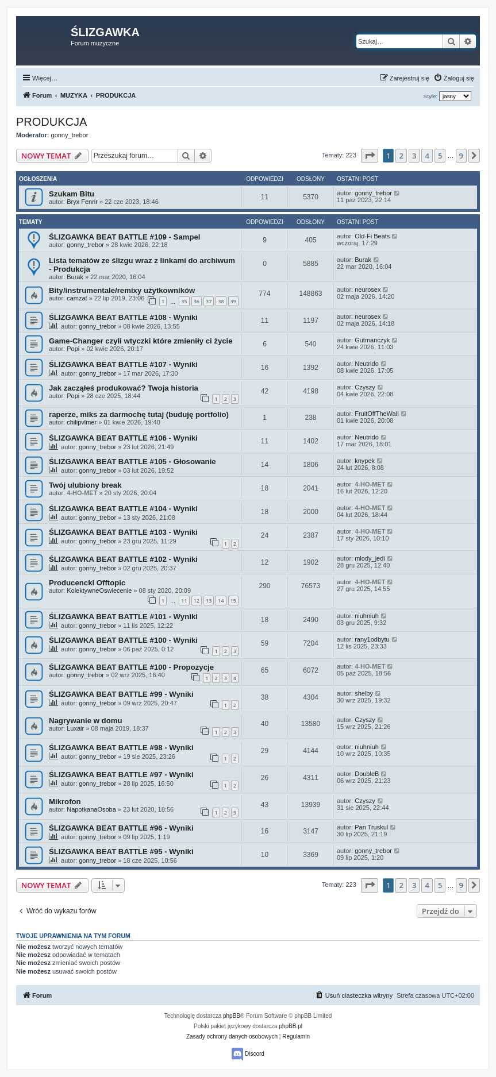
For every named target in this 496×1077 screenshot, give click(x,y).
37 (209, 301)
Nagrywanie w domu (85, 720)
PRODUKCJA (51, 121)
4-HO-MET (82, 492)
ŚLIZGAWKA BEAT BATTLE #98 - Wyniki (121, 747)
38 (221, 301)
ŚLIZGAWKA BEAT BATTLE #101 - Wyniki (123, 616)
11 (184, 600)
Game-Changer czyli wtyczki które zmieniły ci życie (141, 341)
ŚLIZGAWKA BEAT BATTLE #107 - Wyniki (123, 364)
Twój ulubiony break (85, 485)
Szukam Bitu (71, 194)
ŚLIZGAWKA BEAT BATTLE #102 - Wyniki (123, 559)
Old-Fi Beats (372, 236)
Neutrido (367, 363)
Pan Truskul (371, 827)
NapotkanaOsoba (91, 809)
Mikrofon (65, 801)
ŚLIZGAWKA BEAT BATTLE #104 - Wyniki (123, 508)
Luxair (75, 728)
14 (221, 600)
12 (196, 600)
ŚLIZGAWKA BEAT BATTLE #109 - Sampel (125, 237)
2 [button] (401, 155)
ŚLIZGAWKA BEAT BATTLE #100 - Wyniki (123, 640)
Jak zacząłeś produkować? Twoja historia (123, 388)
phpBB (231, 1016)
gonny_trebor (70, 135)
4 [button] (427, 155)
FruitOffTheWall (376, 413)
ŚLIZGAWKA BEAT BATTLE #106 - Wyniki (123, 438)
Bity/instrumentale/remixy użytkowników (122, 290)
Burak (75, 276)
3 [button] (414, 155)
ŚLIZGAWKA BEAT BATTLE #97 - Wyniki (121, 774)
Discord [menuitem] (248, 1054)
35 (184, 301)
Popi (73, 348)
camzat (77, 298)
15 (233, 600)
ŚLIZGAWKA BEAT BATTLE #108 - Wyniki (123, 317)
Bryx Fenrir (82, 201)
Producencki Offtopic (87, 582)
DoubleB (367, 773)
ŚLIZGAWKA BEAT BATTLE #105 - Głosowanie (132, 461)
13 (209, 600)
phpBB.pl (290, 1026)
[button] (369, 156)
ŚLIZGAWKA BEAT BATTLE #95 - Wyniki (121, 851)
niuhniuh (367, 615)
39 (233, 301)
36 (196, 301)
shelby (364, 693)
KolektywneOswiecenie (99, 590)
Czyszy (365, 387)
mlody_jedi (370, 558)
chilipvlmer (82, 422)
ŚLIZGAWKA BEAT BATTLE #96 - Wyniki (121, 828)
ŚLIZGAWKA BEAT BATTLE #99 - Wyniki (121, 694)
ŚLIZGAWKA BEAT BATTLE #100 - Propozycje (131, 667)
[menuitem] (453, 78)
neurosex (367, 289)
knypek (365, 460)
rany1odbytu (372, 639)
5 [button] (440, 155)
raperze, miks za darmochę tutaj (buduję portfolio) (139, 414)
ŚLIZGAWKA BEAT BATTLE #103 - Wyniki (123, 532)
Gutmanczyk (372, 340)
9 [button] (461, 155)
